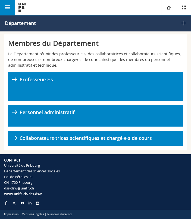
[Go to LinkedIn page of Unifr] (30, 203)
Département (20, 23)
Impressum (11, 214)
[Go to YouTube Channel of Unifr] (22, 203)
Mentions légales (33, 214)
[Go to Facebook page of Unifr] (6, 203)
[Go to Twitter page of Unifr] (14, 203)
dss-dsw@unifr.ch (19, 188)
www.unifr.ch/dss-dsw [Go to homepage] (23, 193)
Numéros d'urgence (60, 214)
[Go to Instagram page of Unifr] (37, 203)
